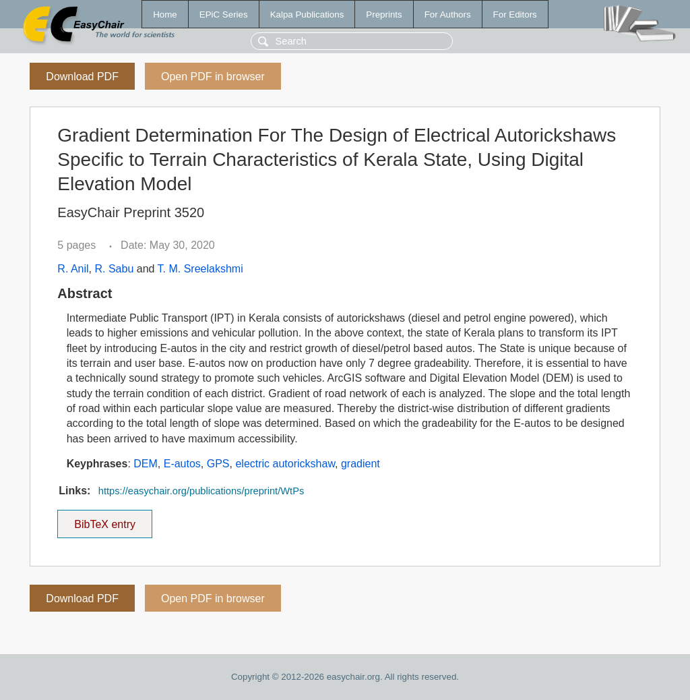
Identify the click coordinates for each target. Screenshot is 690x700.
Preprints (384, 14)
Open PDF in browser (213, 76)
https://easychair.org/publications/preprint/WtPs (201, 491)
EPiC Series (223, 14)
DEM (145, 463)
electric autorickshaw (285, 463)
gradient (360, 463)
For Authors (448, 14)
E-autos (182, 463)
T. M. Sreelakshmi (200, 268)
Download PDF (82, 76)
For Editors (515, 14)
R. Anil (72, 268)
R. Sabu (113, 268)
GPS (218, 463)
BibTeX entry (105, 520)
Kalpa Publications (307, 14)
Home (165, 14)
